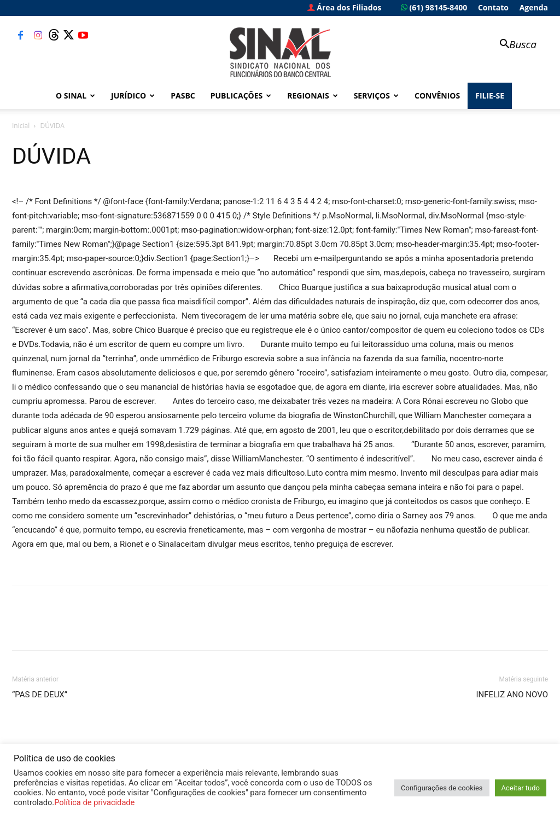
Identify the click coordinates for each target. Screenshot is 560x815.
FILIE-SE (489, 95)
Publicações (241, 95)
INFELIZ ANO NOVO (512, 695)
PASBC (183, 95)
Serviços (376, 95)
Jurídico (133, 95)
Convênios (437, 95)
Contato (493, 7)
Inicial (21, 125)
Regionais (312, 95)
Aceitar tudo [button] (520, 788)
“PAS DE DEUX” (39, 695)
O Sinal (75, 95)
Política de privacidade (94, 802)
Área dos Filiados (344, 7)
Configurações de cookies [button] (441, 788)
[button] (513, 45)
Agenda (534, 7)
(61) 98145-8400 (434, 7)
